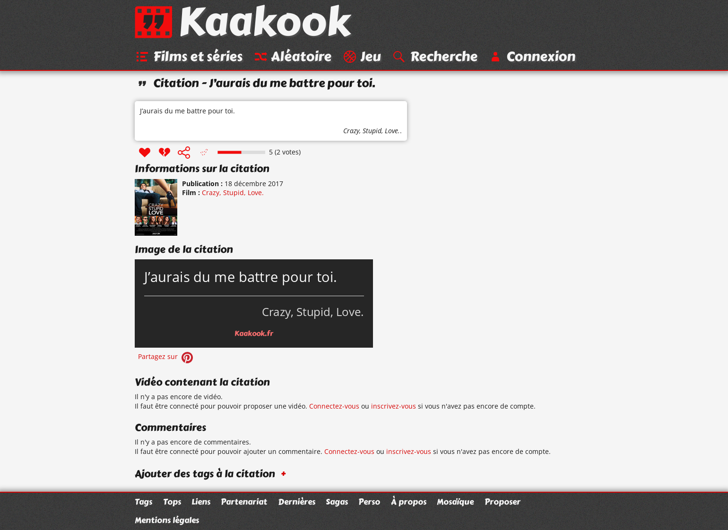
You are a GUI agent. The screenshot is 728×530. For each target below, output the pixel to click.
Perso (369, 502)
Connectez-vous (334, 406)
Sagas (337, 502)
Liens (200, 502)
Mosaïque (455, 502)
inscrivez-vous (393, 406)
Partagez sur (166, 356)
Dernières (296, 502)
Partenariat (244, 502)
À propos (408, 502)
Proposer (502, 502)
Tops (172, 502)
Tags (143, 502)
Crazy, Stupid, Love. (371, 131)
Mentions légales (167, 520)
